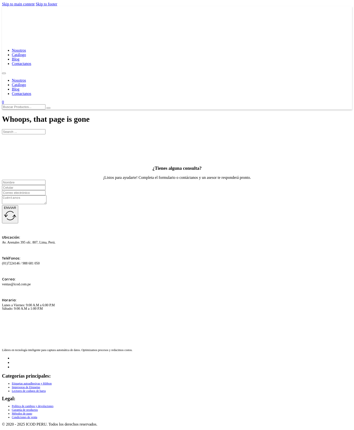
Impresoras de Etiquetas (26, 388)
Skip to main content (18, 4)
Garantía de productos (25, 411)
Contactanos (21, 63)
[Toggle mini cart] (3, 102)
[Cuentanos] (26, 200)
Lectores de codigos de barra (29, 392)
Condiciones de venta (24, 418)
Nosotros (19, 50)
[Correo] (23, 192)
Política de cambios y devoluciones (32, 407)
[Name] (23, 182)
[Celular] (23, 187)
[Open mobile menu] (4, 73)
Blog (15, 59)
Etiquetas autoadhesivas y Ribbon (32, 385)
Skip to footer (46, 4)
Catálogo (19, 55)
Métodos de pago (22, 415)
